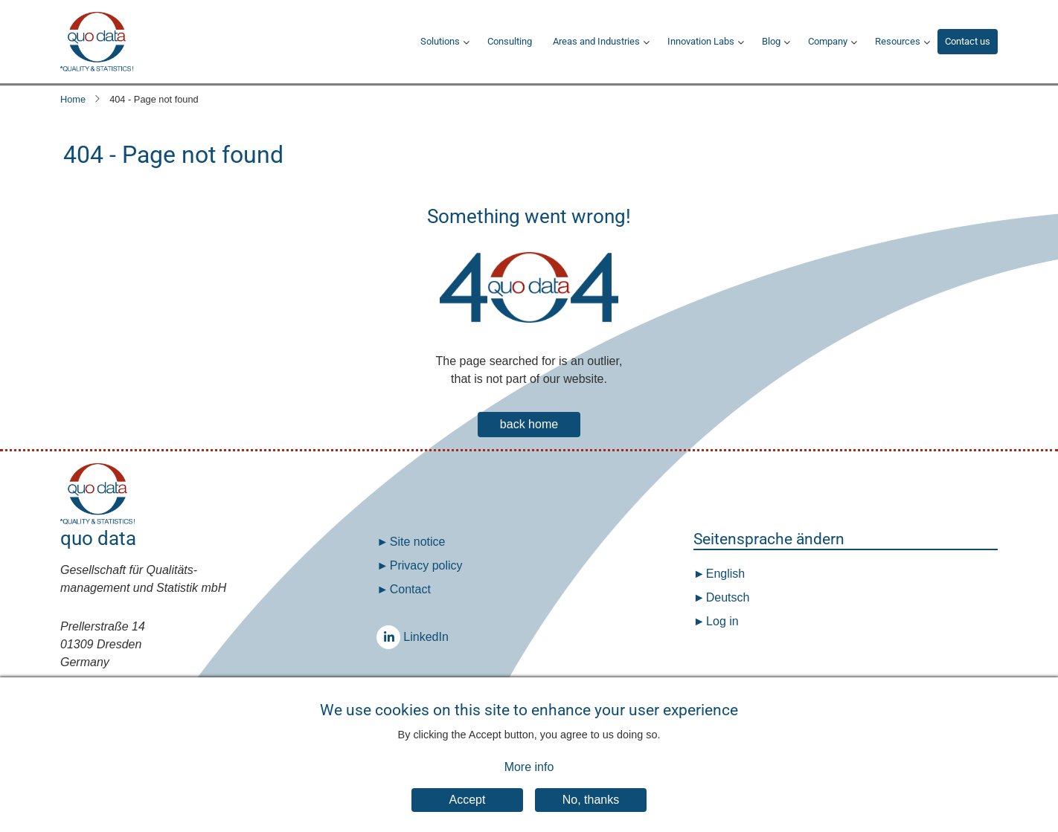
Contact (410, 589)
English (723, 573)
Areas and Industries (596, 41)
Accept (467, 811)
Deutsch (725, 597)
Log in (722, 621)
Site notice (418, 541)
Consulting (509, 41)
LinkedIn (392, 637)
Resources (897, 41)
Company (827, 41)
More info (529, 778)
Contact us (967, 41)
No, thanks (590, 811)
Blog (771, 41)
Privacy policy (426, 565)
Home (73, 99)
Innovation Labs (700, 41)
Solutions (440, 41)
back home (529, 424)
